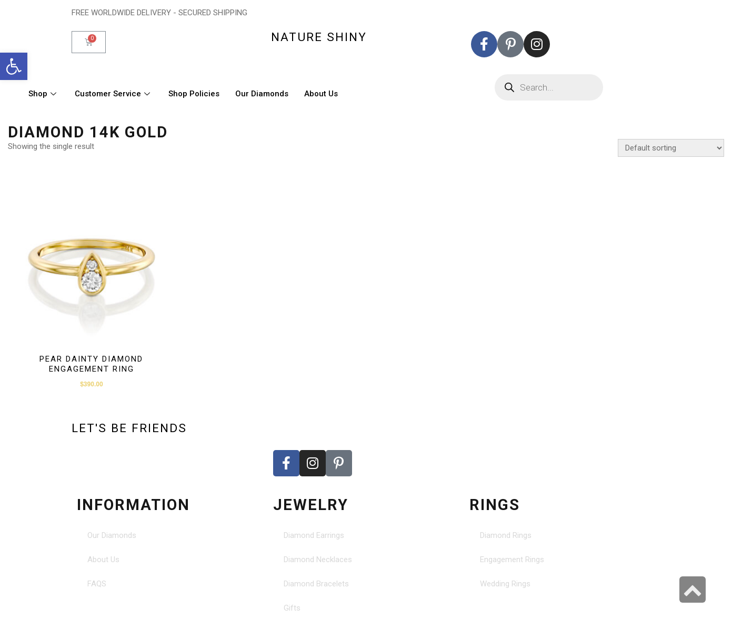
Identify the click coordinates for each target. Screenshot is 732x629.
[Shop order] (671, 148)
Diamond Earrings (314, 535)
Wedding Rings (505, 583)
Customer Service (114, 93)
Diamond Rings (506, 535)
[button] (13, 66)
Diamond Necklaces (318, 559)
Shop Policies (193, 93)
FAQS (96, 583)
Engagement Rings (512, 559)
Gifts (292, 608)
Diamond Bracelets (316, 583)
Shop (43, 93)
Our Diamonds (261, 93)
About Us (321, 93)
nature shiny (319, 37)
